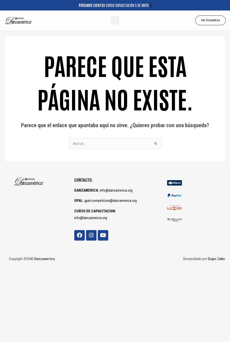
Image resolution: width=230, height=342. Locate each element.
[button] (115, 20)
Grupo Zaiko (216, 259)
